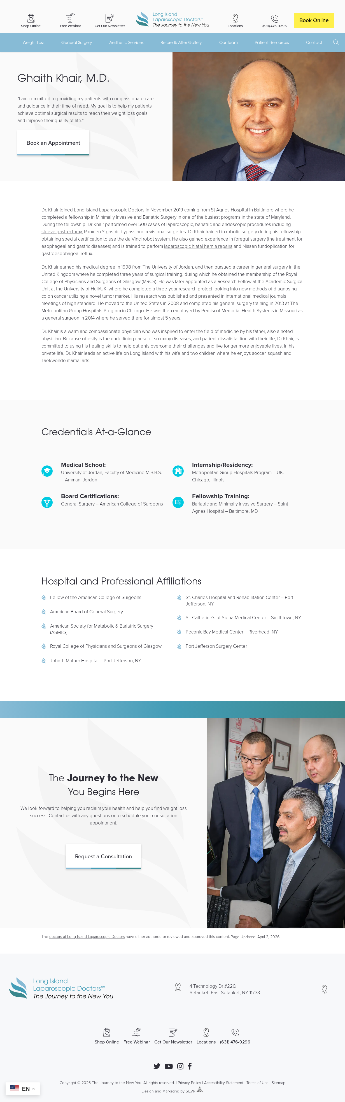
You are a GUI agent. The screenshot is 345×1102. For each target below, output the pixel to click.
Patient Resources (272, 42)
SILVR (190, 1090)
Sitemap (278, 1082)
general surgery (271, 267)
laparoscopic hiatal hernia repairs (198, 246)
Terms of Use (257, 1082)
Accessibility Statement (223, 1082)
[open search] (336, 42)
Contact (314, 42)
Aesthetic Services (126, 42)
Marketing (170, 1090)
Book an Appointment (53, 143)
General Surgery (76, 42)
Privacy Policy (189, 1082)
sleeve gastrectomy (61, 231)
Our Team (228, 42)
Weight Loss (33, 42)
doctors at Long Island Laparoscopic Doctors (87, 936)
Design (148, 1090)
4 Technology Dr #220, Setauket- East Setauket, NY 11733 (225, 989)
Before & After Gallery (181, 42)
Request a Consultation (103, 856)
